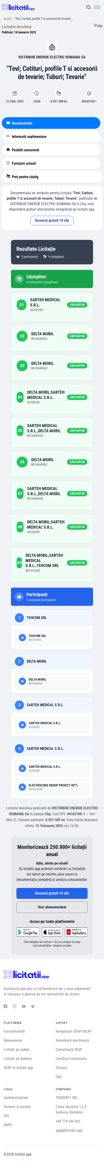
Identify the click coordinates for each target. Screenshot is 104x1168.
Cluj (99, 26)
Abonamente (13, 1040)
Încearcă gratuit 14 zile (52, 220)
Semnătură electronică (72, 1040)
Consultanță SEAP (69, 1049)
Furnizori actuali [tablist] (21, 163)
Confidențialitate (16, 1098)
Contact (61, 1068)
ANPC (8, 1125)
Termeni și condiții (17, 1107)
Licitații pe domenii (18, 1058)
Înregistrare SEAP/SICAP (74, 1031)
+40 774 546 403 (68, 1121)
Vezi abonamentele (52, 907)
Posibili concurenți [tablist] (22, 150)
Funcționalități (14, 1031)
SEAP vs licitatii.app (18, 1068)
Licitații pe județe (17, 1049)
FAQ (59, 1077)
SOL (7, 1116)
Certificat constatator (71, 1058)
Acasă (7, 18)
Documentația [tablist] (19, 123)
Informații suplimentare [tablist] (26, 136)
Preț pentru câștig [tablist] (22, 176)
